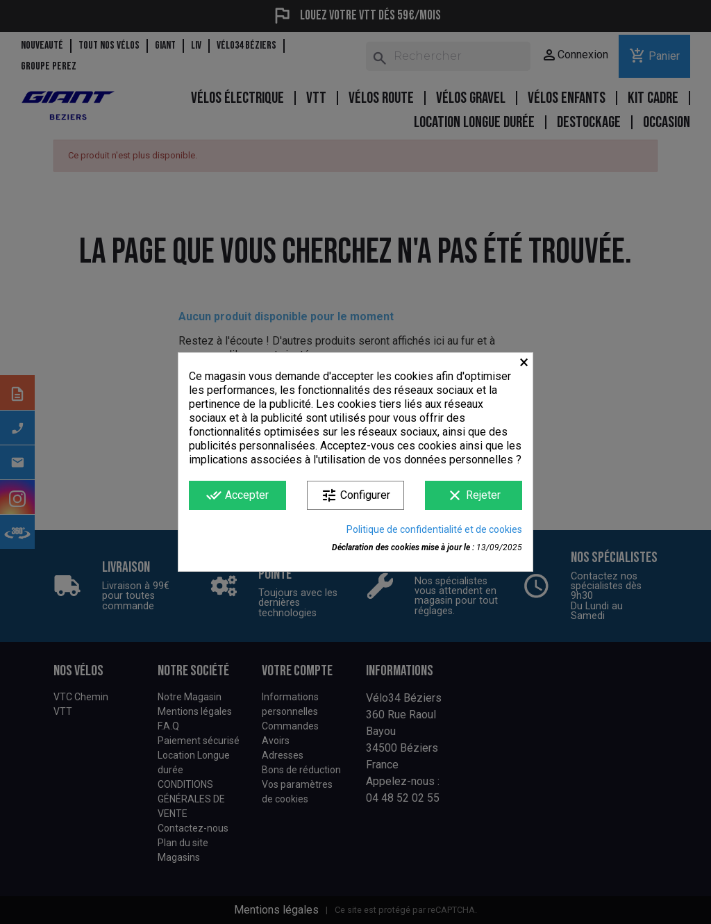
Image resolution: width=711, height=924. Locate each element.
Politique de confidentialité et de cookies (434, 529)
